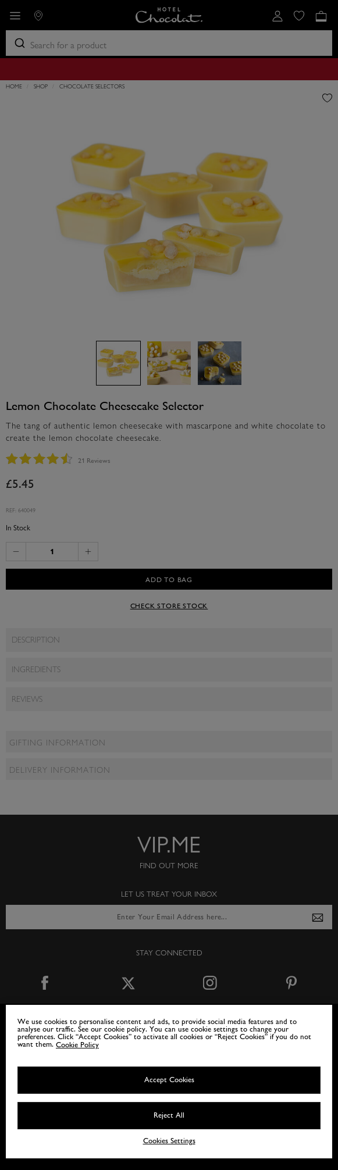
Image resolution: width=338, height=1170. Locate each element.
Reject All (169, 1115)
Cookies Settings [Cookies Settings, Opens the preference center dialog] (169, 1141)
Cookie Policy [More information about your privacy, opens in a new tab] (77, 1045)
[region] (169, 1081)
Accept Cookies (169, 1080)
